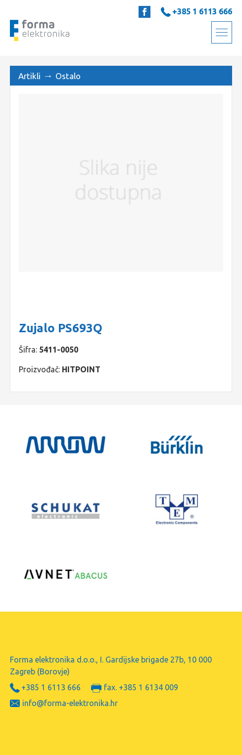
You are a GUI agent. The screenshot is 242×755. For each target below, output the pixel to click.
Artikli (29, 76)
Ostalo (68, 76)
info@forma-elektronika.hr (70, 703)
